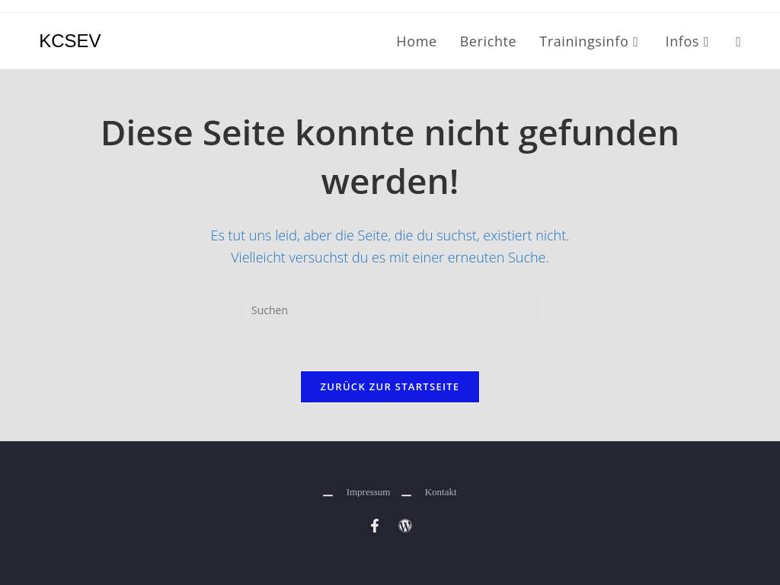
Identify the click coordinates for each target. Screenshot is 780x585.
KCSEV (70, 40)
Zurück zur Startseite (390, 386)
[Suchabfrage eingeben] (390, 309)
